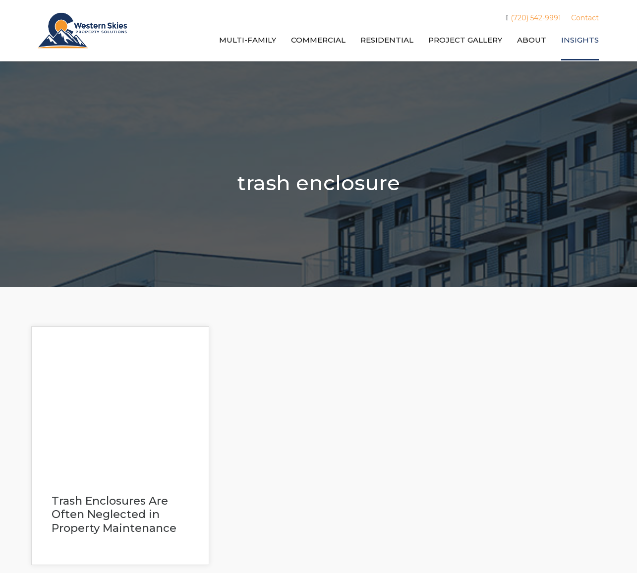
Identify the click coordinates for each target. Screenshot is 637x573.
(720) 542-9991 (533, 18)
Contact (585, 17)
